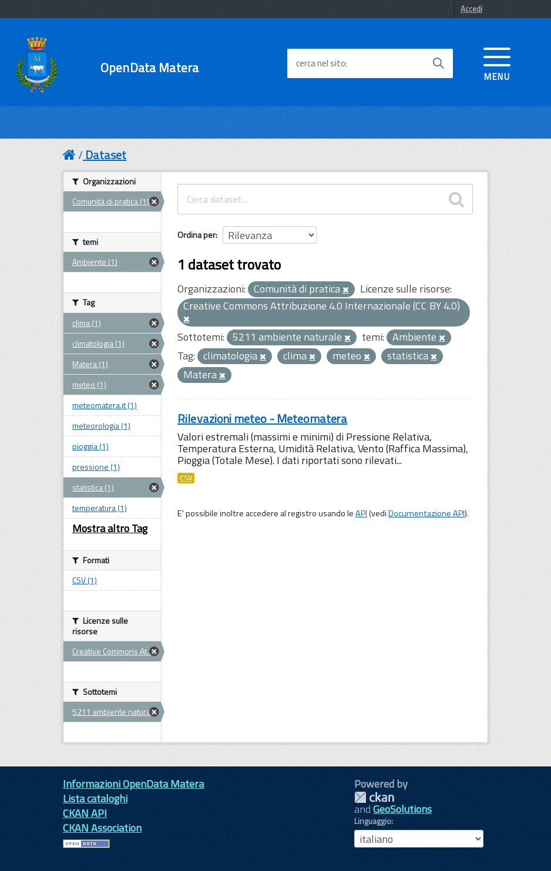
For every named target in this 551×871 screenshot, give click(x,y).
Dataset (105, 155)
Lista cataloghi (95, 798)
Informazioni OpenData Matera (133, 784)
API (361, 513)
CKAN (374, 797)
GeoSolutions (402, 809)
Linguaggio (372, 821)
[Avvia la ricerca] (438, 63)
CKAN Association (102, 828)
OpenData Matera (149, 68)
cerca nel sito (320, 63)
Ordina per (196, 234)
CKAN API (85, 813)
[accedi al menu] (496, 63)
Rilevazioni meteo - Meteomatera (262, 418)
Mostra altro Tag (109, 528)
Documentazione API (426, 513)
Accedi (471, 9)
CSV (186, 478)
